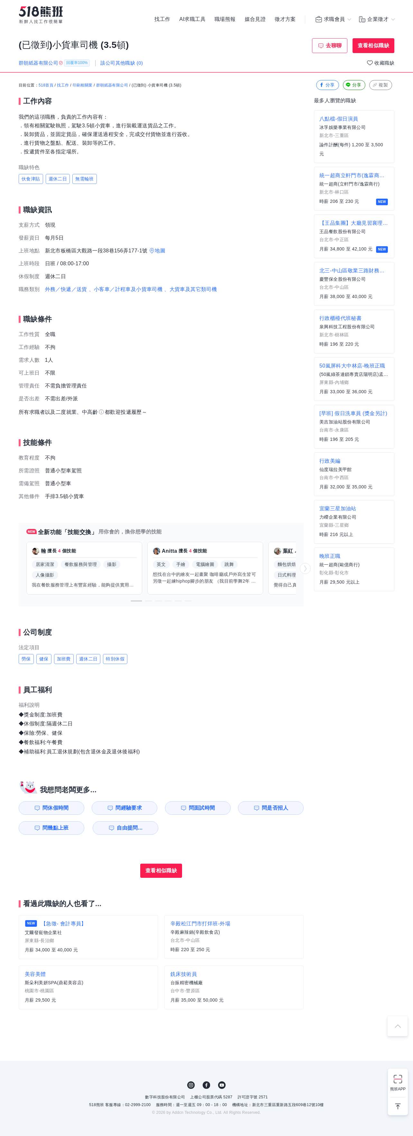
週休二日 (58, 178)
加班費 (64, 658)
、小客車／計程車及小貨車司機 (126, 289)
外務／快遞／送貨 (66, 289)
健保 (44, 658)
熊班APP (398, 1089)
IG (191, 1085)
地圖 (160, 250)
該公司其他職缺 (121, 63)
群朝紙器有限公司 (112, 85)
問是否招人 (275, 808)
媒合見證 (255, 19)
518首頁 (46, 85)
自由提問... (129, 828)
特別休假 (115, 658)
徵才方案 (285, 19)
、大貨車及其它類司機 (190, 289)
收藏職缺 (384, 63)
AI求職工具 (192, 19)
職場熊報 (225, 19)
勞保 (26, 658)
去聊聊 (334, 45)
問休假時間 (55, 808)
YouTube (222, 1085)
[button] (136, 601)
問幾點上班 (55, 828)
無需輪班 (84, 178)
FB (206, 1085)
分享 (327, 85)
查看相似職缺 (373, 45)
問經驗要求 (128, 808)
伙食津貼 (31, 178)
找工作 (162, 19)
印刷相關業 (83, 85)
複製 (380, 85)
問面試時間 (202, 808)
